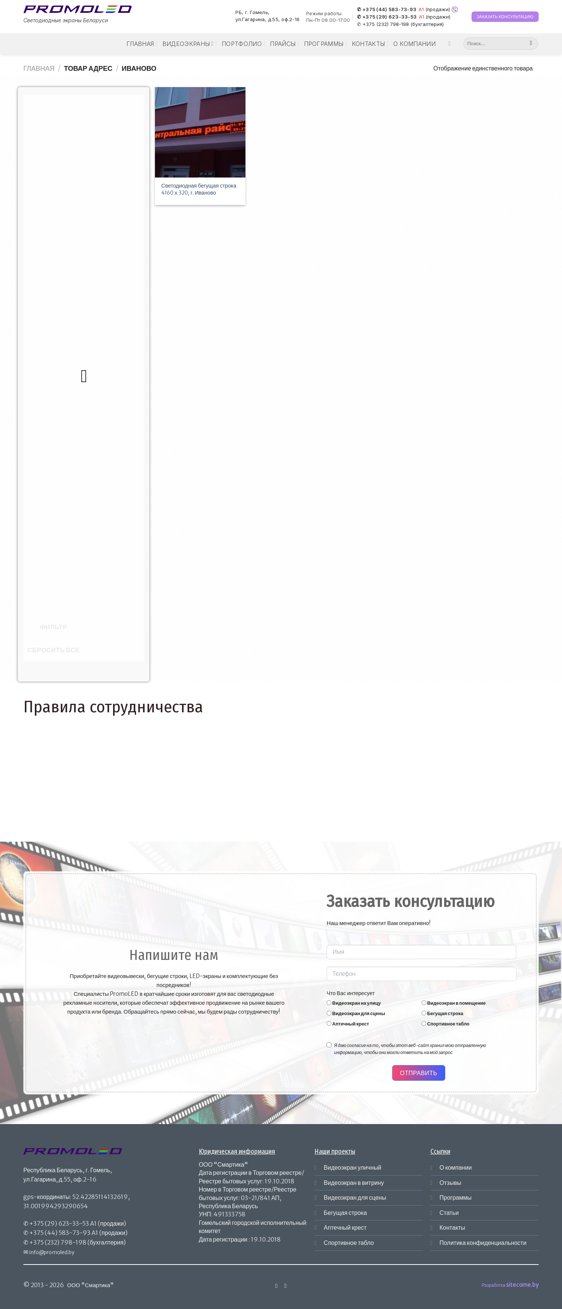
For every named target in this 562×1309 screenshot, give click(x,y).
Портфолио (242, 43)
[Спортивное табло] (424, 1023)
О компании (414, 43)
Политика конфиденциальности (483, 1242)
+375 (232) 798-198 (57, 1242)
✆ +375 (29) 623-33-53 (387, 17)
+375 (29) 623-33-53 (59, 1223)
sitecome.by (522, 1284)
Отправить (418, 1073)
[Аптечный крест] (329, 1023)
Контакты (368, 43)
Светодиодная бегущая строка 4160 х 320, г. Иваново (198, 189)
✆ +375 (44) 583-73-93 (386, 9)
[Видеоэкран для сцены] (329, 1013)
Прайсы (282, 43)
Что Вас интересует (351, 993)
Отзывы (451, 1182)
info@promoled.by (52, 1252)
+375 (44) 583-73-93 (59, 1232)
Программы (324, 43)
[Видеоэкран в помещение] (424, 1002)
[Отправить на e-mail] (285, 1285)
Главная (140, 43)
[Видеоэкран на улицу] (329, 1002)
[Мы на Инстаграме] (451, 43)
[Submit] (531, 43)
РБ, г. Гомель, (252, 12)
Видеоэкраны (188, 43)
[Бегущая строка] (424, 1013)
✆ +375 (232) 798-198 (383, 24)
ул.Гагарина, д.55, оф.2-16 (267, 19)
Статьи (449, 1212)
